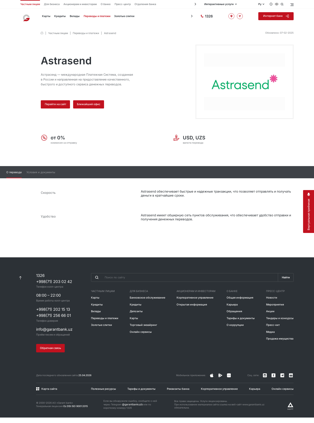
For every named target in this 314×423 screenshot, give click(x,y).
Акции (271, 318)
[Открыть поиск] (283, 4)
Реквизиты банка (178, 394)
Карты (46, 17)
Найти (285, 285)
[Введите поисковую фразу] (184, 285)
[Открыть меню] (292, 4)
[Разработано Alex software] (290, 411)
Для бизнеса (50, 4)
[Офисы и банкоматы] (239, 17)
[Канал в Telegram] (285, 382)
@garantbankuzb (131, 410)
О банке (101, 4)
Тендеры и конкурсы (280, 325)
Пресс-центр (117, 4)
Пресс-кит (274, 331)
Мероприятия (275, 311)
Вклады (73, 17)
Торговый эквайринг (143, 331)
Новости (272, 305)
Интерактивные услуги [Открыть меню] (230, 4)
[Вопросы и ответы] (271, 4)
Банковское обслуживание (148, 305)
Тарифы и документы (240, 325)
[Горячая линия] (222, 17)
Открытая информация (192, 311)
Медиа (271, 338)
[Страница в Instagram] (222, 382)
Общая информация (239, 305)
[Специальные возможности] (277, 4)
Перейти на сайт (55, 104)
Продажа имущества (280, 345)
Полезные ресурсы (103, 394)
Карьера (232, 311)
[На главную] (27, 17)
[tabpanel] (157, 213)
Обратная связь (50, 355)
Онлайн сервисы (141, 338)
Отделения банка (139, 4)
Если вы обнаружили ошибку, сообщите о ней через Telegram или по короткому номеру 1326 (130, 410)
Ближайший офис (89, 104)
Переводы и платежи (95, 17)
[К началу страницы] (20, 285)
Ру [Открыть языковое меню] (259, 4)
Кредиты (59, 17)
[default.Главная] (42, 33)
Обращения (234, 318)
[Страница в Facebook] (229, 382)
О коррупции (235, 331)
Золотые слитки (122, 17)
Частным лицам (29, 4)
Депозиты (137, 318)
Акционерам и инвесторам (77, 4)
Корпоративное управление (195, 305)
